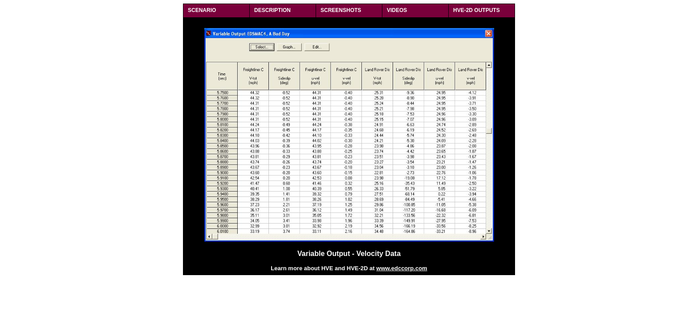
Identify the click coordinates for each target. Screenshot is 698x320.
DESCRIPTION (272, 10)
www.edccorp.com (401, 268)
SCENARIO (202, 10)
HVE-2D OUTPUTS (476, 10)
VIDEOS (397, 10)
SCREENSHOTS (341, 10)
